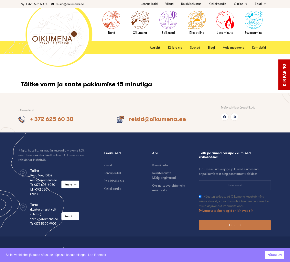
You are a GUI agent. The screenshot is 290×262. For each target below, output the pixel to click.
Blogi (211, 47)
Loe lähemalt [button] (97, 255)
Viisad (169, 4)
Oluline (240, 4)
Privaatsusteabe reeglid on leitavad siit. (226, 211)
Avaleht (155, 47)
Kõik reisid (175, 47)
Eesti (260, 4)
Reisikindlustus (191, 4)
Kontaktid (259, 47)
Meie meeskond (233, 47)
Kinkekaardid (217, 4)
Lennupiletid (149, 4)
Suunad (195, 47)
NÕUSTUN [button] (275, 255)
